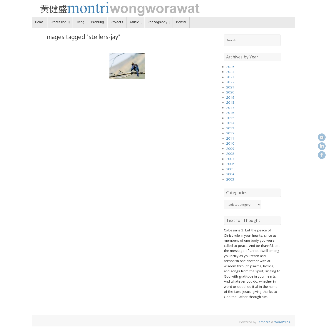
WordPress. (282, 322)
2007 (230, 158)
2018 (230, 102)
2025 (230, 66)
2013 (230, 128)
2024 (230, 71)
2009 (230, 148)
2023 (230, 77)
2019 (230, 97)
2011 (230, 138)
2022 (230, 82)
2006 (230, 163)
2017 (230, 107)
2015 (230, 117)
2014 (230, 122)
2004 (230, 174)
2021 (230, 87)
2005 (230, 169)
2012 (230, 133)
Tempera (263, 322)
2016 (230, 112)
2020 (230, 92)
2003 (230, 179)
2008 (230, 153)
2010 (230, 143)
